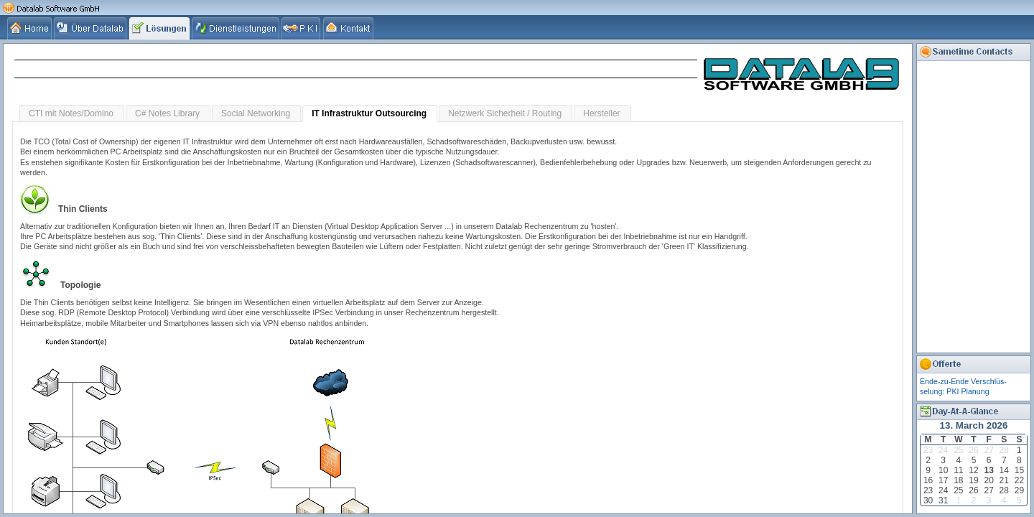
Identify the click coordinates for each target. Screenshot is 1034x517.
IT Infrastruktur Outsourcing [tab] (369, 113)
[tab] (30, 28)
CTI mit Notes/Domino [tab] (71, 113)
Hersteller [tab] (601, 113)
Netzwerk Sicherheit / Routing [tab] (505, 113)
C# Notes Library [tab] (167, 113)
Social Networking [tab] (255, 113)
